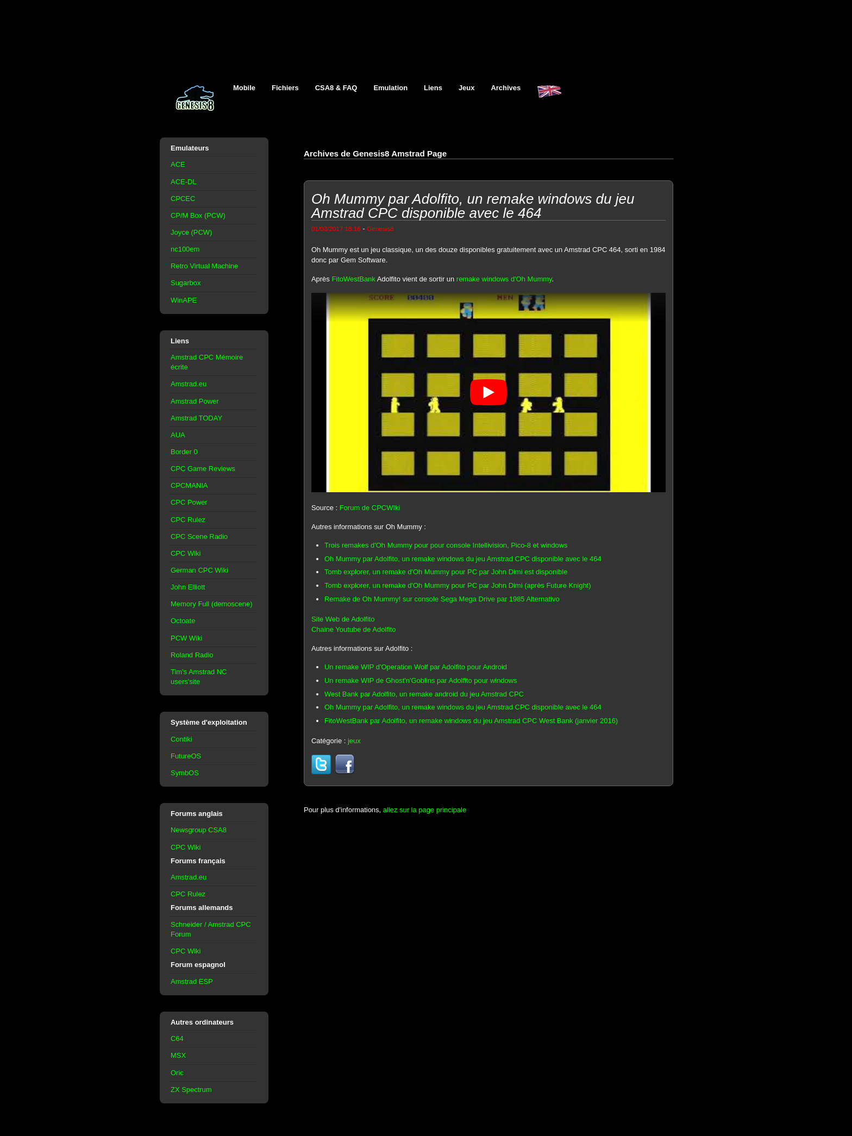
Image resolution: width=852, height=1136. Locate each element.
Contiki (181, 739)
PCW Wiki (186, 638)
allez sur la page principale (424, 810)
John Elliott (188, 587)
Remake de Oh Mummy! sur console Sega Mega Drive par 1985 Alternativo (442, 599)
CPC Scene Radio (199, 536)
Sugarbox (186, 283)
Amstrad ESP (192, 981)
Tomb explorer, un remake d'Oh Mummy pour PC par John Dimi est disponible (445, 572)
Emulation (390, 88)
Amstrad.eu (188, 384)
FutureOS (186, 756)
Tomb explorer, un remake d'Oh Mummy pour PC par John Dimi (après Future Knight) (457, 585)
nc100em (185, 249)
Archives (506, 88)
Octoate (183, 621)
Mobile (244, 88)
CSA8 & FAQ (336, 88)
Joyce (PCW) (191, 232)
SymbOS (185, 773)
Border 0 (184, 452)
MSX (178, 1055)
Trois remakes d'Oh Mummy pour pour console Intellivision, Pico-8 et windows (446, 545)
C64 (177, 1038)
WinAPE (184, 300)
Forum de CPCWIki (370, 508)
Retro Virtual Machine (204, 266)
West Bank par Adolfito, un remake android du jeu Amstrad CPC (424, 694)
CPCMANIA (189, 485)
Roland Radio (192, 655)
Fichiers (285, 88)
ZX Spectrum (191, 1089)
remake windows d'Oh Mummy (504, 279)
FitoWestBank (353, 279)
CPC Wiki (186, 553)
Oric (177, 1073)
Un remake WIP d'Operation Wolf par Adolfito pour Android (415, 667)
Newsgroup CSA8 (199, 830)
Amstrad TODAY (196, 418)
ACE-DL (184, 182)
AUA (178, 435)
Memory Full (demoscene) (211, 604)
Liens (433, 88)
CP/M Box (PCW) (198, 215)
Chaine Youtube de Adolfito (353, 629)
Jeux (467, 88)
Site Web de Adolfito (342, 619)
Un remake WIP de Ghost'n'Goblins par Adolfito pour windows (420, 680)
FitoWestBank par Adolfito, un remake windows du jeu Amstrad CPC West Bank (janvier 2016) (471, 721)
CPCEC (183, 198)
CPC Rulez (188, 520)
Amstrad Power (195, 401)
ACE (178, 164)
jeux (354, 741)
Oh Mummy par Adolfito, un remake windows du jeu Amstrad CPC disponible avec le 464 (463, 559)
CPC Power (189, 502)
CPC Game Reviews (203, 469)
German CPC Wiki (199, 570)
